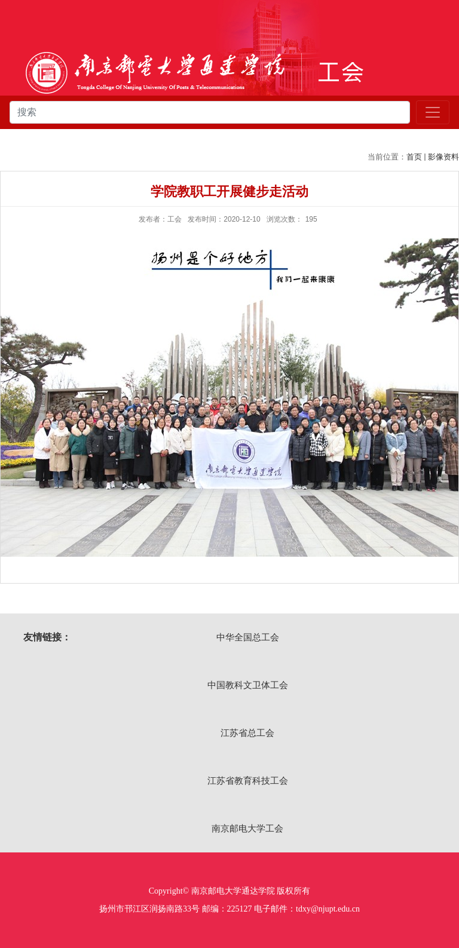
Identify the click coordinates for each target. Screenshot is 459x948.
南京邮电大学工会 (247, 828)
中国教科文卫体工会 (247, 685)
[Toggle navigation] (432, 112)
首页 (414, 156)
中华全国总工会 (247, 637)
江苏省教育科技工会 (247, 780)
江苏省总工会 (247, 733)
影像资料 (443, 156)
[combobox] (210, 112)
